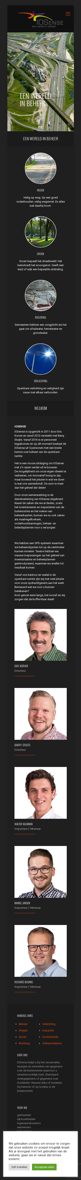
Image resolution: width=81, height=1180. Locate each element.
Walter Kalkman (23, 824)
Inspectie (48, 1030)
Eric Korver (21, 666)
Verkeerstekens (52, 1043)
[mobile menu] (68, 14)
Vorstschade (50, 1036)
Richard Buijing (23, 982)
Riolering (24, 1043)
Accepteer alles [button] (44, 1167)
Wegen (23, 1030)
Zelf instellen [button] (19, 1167)
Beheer (23, 1024)
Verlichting (49, 1024)
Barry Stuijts (22, 745)
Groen (22, 1036)
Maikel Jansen (22, 903)
